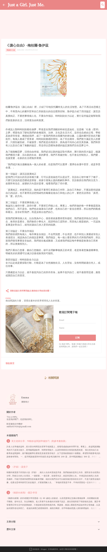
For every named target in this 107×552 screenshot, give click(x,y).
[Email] (77, 320)
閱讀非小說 (11, 50)
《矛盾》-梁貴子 (19, 467)
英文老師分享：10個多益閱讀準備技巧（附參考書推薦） (39, 441)
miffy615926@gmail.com (19, 426)
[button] (7, 291)
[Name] (77, 328)
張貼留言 (10, 363)
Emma (25, 397)
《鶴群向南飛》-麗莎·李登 (24, 492)
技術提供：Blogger (38, 549)
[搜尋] (102, 5)
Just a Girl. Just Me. (26, 5)
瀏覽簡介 (25, 402)
